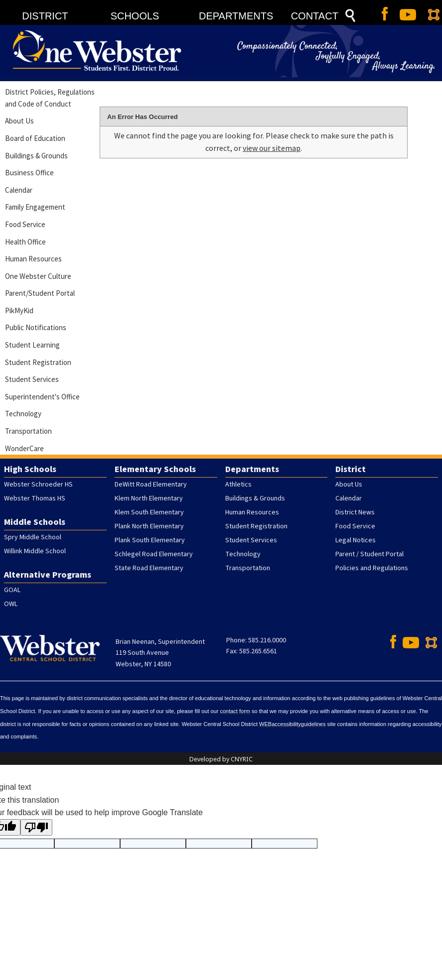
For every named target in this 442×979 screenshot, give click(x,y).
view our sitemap (271, 148)
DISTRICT (45, 15)
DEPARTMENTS (236, 15)
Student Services (32, 379)
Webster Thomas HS (34, 498)
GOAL (12, 590)
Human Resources (33, 258)
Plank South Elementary (150, 540)
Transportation (28, 431)
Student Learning (32, 345)
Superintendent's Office (42, 396)
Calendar (18, 190)
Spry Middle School (32, 537)
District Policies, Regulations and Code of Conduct (50, 98)
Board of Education (35, 138)
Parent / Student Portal (369, 554)
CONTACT (314, 15)
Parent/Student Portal (40, 293)
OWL (10, 604)
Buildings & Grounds (36, 155)
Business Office (29, 172)
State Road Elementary (149, 568)
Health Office (25, 241)
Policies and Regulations (371, 568)
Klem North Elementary (149, 498)
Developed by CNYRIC (221, 759)
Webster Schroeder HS (38, 485)
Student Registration (38, 362)
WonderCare (24, 448)
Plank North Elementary (149, 526)
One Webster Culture (38, 276)
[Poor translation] (36, 827)
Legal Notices (355, 540)
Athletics (238, 485)
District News (355, 512)
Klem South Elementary (149, 512)
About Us (19, 120)
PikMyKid (19, 310)
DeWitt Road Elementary (151, 485)
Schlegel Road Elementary (154, 554)
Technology (23, 413)
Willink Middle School (35, 551)
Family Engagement (35, 207)
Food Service (25, 224)
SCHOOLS (135, 15)
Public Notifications (35, 327)
